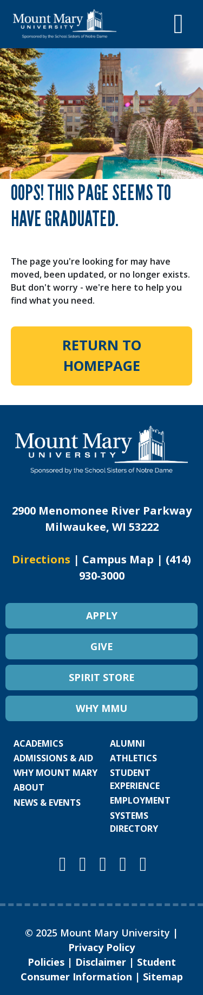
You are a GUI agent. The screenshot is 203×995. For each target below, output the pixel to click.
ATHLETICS (133, 758)
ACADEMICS (38, 743)
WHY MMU (101, 708)
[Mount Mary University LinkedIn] (125, 864)
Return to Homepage (101, 355)
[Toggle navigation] (178, 24)
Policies (46, 961)
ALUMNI (127, 743)
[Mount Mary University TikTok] (143, 864)
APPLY (101, 615)
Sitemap (163, 976)
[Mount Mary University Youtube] (105, 864)
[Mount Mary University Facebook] (85, 864)
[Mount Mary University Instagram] (65, 864)
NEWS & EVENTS (47, 802)
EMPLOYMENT (140, 800)
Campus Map (118, 559)
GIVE (101, 646)
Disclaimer (100, 961)
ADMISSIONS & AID (53, 758)
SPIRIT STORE (102, 677)
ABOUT (29, 787)
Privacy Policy (101, 947)
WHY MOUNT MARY (55, 773)
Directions (41, 559)
